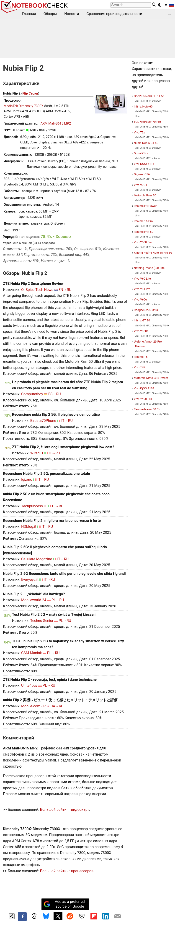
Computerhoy (32, 394)
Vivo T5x (139, 132)
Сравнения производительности (114, 14)
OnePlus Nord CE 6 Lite (149, 96)
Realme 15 (140, 356)
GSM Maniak (31, 653)
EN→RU (65, 290)
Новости (71, 14)
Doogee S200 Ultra (146, 310)
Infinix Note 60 (143, 106)
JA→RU (57, 706)
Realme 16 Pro (143, 221)
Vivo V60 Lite (142, 278)
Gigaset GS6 (142, 174)
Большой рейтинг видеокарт (64, 809)
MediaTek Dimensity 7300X (24, 106)
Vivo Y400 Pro (143, 399)
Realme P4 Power (145, 206)
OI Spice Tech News (37, 290)
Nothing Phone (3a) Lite (149, 268)
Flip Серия (30, 93)
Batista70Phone (43, 420)
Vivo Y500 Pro (143, 242)
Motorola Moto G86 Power (151, 378)
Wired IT (37, 453)
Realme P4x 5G (144, 231)
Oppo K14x (141, 153)
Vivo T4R (139, 367)
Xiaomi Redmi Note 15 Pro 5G (153, 252)
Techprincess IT (34, 506)
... (169, 14)
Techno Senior (42, 620)
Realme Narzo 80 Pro (147, 409)
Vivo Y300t (141, 331)
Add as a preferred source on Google (64, 904)
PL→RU (57, 600)
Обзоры (50, 14)
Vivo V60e (140, 299)
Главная (29, 14)
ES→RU (54, 394)
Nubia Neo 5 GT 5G (146, 143)
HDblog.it (28, 526)
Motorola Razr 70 (145, 195)
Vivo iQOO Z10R (144, 388)
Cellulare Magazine (36, 559)
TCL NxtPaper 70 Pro (147, 121)
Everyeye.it (30, 579)
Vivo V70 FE (141, 185)
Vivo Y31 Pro (142, 289)
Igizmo (26, 479)
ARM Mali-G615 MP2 (56, 123)
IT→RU (67, 420)
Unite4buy (29, 685)
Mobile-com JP (33, 706)
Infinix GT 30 (142, 320)
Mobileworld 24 (33, 600)
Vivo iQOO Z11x (144, 163)
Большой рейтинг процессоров (66, 871)
